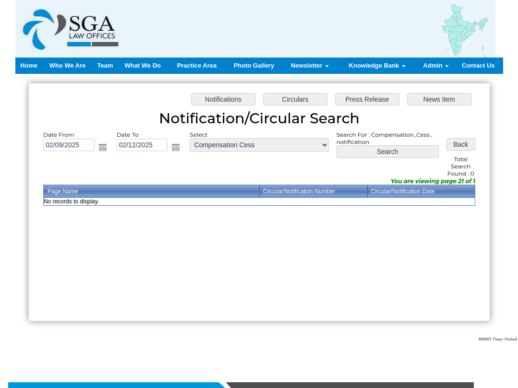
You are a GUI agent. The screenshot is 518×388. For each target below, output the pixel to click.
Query (301, 350)
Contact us (326, 350)
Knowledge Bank (377, 65)
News (282, 350)
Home (28, 65)
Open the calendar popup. (103, 148)
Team (105, 65)
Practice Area (197, 65)
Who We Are (67, 65)
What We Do (142, 65)
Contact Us (478, 65)
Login (353, 350)
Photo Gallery (254, 65)
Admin (436, 65)
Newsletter (310, 65)
